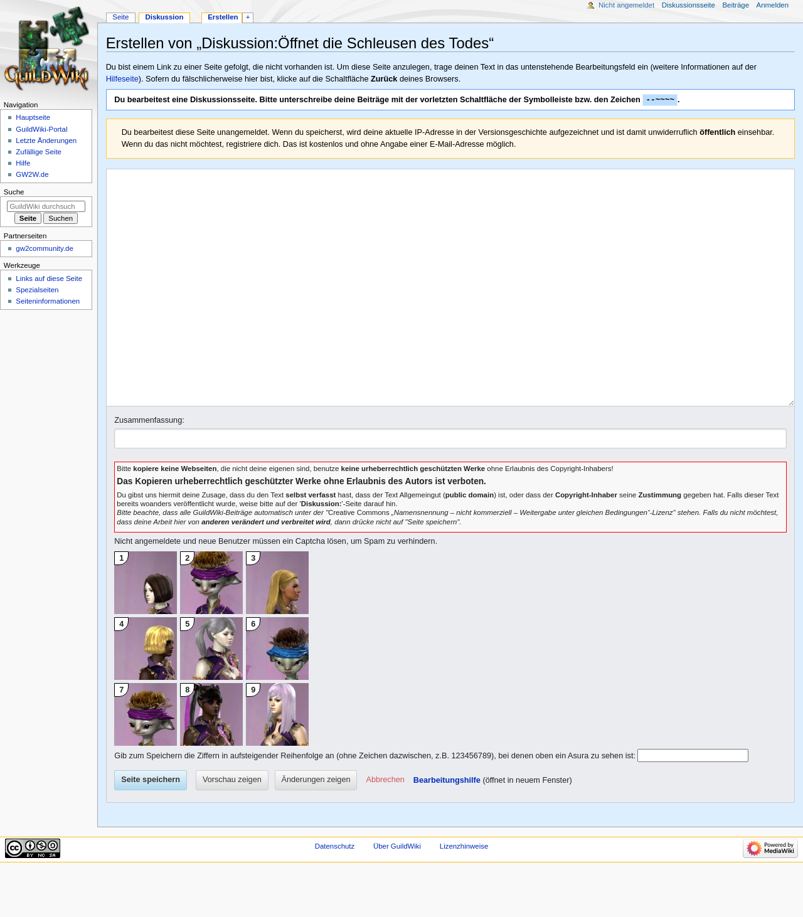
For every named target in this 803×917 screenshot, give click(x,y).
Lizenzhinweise (464, 894)
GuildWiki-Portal (41, 129)
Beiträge (735, 5)
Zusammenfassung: (149, 468)
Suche (14, 192)
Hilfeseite (122, 79)
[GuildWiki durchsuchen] (46, 206)
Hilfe (23, 163)
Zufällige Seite (38, 152)
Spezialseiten (37, 290)
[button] (385, 828)
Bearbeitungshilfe (447, 828)
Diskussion (164, 17)
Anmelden (773, 5)
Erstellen (223, 17)
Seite (120, 17)
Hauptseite (33, 117)
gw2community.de (44, 248)
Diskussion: (321, 551)
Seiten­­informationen (48, 301)
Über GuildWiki (397, 894)
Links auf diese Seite (49, 278)
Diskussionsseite (688, 5)
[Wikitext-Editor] (450, 312)
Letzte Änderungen (46, 140)
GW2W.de (32, 174)
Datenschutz (335, 894)
